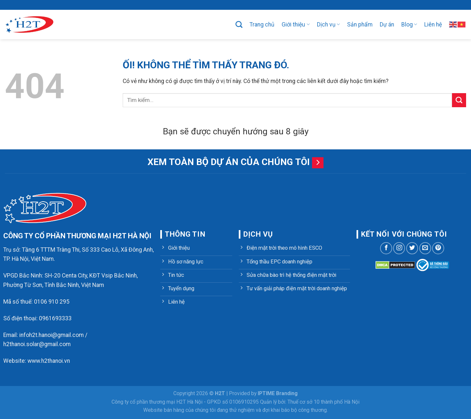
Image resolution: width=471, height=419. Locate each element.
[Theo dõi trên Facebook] (386, 248)
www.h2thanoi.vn (48, 361)
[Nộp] (459, 100)
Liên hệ (433, 24)
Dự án (387, 24)
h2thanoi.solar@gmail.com (37, 344)
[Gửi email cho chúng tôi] (425, 248)
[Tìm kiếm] (239, 24)
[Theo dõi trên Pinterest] (438, 248)
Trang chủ (262, 24)
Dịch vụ (328, 24)
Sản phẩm (360, 24)
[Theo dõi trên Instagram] (399, 248)
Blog (409, 24)
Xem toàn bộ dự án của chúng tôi (229, 162)
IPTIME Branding (278, 393)
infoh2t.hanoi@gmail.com (51, 335)
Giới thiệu (295, 24)
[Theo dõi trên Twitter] (412, 248)
